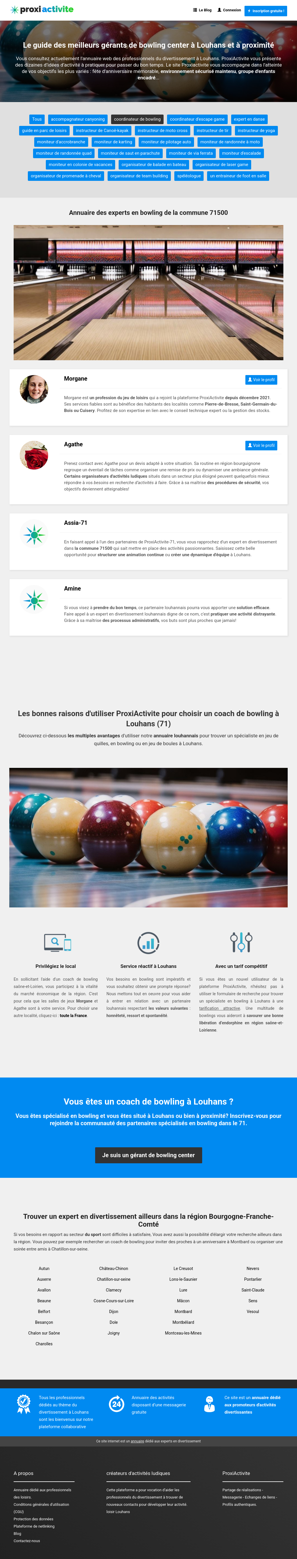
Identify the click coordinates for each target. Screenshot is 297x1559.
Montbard (183, 1311)
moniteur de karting (113, 142)
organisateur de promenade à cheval (66, 176)
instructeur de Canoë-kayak (102, 130)
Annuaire (21, 1490)
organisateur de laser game (221, 164)
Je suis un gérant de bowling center (148, 1155)
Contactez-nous (27, 1541)
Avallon (44, 1290)
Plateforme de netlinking (34, 1526)
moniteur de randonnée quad (64, 153)
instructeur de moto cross (162, 130)
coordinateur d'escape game (197, 119)
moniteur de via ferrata (191, 153)
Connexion (229, 10)
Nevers (253, 1268)
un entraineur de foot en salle (238, 176)
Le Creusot (183, 1268)
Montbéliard (183, 1322)
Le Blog (202, 10)
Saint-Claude (253, 1290)
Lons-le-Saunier (183, 1279)
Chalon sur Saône (44, 1333)
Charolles (44, 1344)
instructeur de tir (213, 130)
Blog (17, 1533)
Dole (114, 1322)
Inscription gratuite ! (265, 11)
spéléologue (189, 176)
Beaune (44, 1300)
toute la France (73, 1015)
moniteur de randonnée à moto (230, 142)
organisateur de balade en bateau (154, 164)
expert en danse (249, 119)
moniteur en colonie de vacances (80, 164)
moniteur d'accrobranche (61, 142)
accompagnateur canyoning (78, 119)
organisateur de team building (139, 176)
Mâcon (183, 1300)
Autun (44, 1268)
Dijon (113, 1311)
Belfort (44, 1311)
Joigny (113, 1333)
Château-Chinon (113, 1268)
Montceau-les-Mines (183, 1333)
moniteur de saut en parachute (130, 153)
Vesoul (253, 1311)
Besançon (44, 1322)
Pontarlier (253, 1279)
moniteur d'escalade (241, 153)
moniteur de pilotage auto (166, 142)
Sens (253, 1300)
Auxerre (44, 1279)
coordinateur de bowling (137, 119)
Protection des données (33, 1519)
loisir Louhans (118, 1512)
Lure (183, 1290)
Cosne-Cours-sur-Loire (114, 1300)
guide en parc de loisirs (44, 130)
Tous (37, 119)
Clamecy (114, 1290)
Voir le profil (261, 379)
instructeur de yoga (256, 130)
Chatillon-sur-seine (114, 1279)
